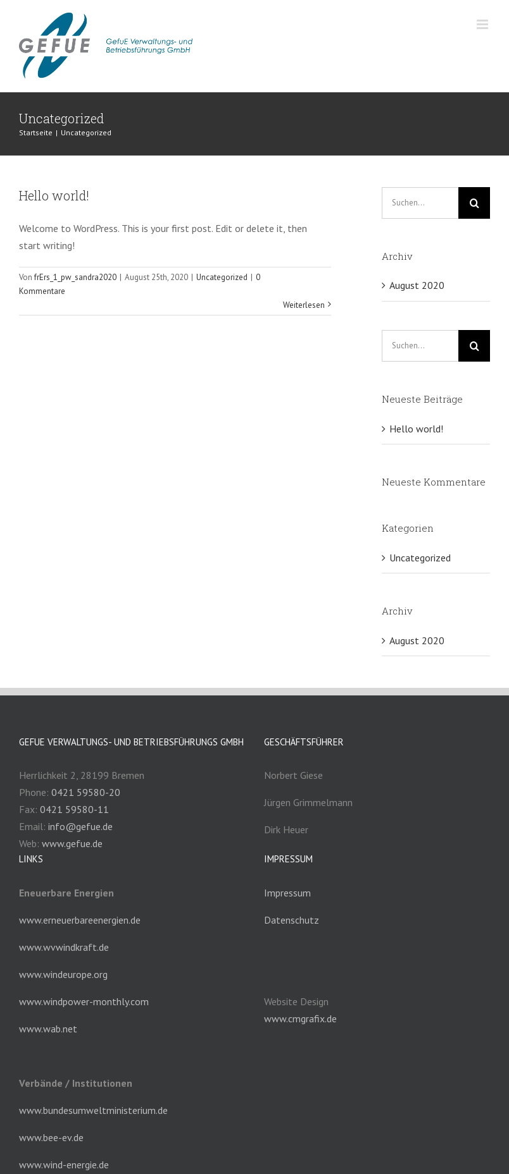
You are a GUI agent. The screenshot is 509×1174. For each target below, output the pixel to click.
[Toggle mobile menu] (483, 24)
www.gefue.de (72, 843)
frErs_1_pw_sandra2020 (75, 277)
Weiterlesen (304, 305)
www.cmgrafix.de (300, 1018)
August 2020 (416, 285)
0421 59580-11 (74, 809)
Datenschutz (291, 920)
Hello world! (54, 195)
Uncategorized (222, 277)
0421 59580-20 (85, 792)
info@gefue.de (80, 826)
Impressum (287, 892)
